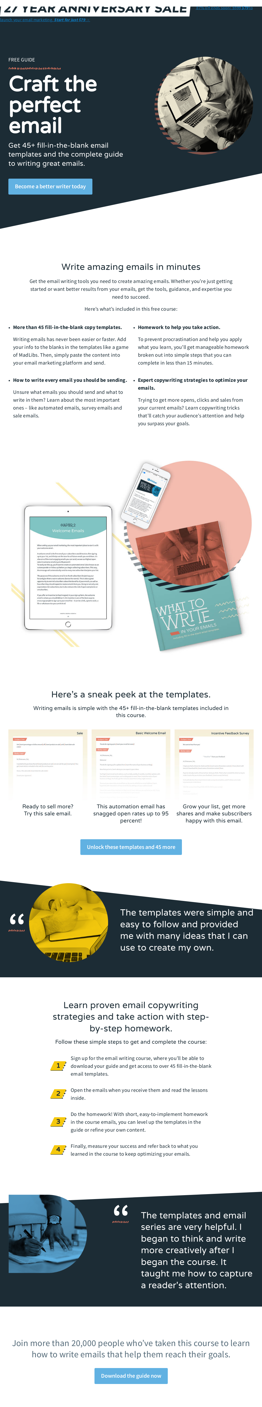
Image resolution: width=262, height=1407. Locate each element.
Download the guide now (131, 1375)
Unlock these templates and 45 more (131, 846)
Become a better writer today (50, 186)
